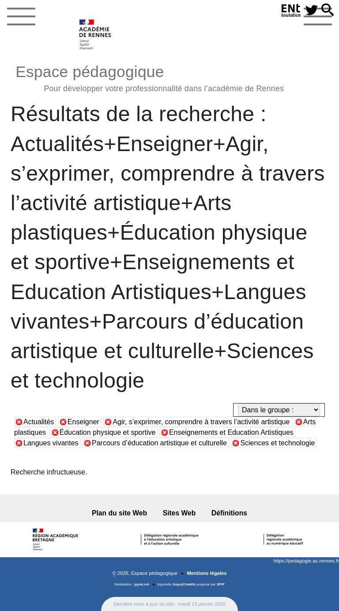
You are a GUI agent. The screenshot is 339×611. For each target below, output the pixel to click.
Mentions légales (206, 573)
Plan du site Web (119, 513)
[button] (327, 10)
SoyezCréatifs (184, 584)
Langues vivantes (51, 443)
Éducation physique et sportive (108, 432)
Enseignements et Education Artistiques (231, 432)
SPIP (221, 584)
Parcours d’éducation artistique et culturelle (159, 443)
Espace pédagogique (149, 77)
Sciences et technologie (277, 443)
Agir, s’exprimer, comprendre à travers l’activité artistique (201, 422)
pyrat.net (142, 584)
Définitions (229, 513)
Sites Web (179, 513)
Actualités (38, 422)
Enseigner (83, 422)
